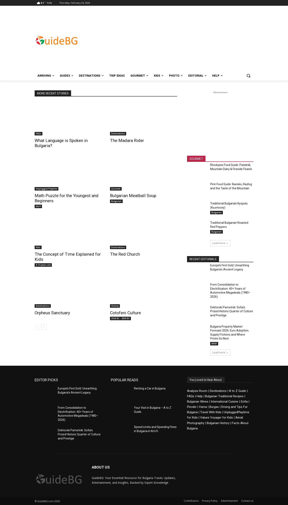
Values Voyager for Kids (216, 417)
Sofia (244, 401)
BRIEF (214, 343)
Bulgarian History (218, 423)
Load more (220, 243)
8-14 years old (43, 264)
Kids (38, 247)
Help (200, 396)
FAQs (38, 133)
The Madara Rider (127, 140)
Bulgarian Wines (197, 401)
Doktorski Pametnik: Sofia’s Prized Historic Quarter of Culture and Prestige (231, 311)
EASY (38, 206)
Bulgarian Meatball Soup (133, 195)
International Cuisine (224, 401)
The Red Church (125, 254)
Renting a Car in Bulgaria (150, 388)
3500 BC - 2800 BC (120, 318)
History (115, 305)
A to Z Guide (237, 391)
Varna (203, 407)
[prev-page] (37, 327)
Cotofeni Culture (125, 312)
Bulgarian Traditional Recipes (224, 396)
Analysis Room (197, 391)
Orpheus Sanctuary (52, 312)
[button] (248, 76)
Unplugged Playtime (46, 188)
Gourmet (115, 188)
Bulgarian (116, 201)
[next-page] (43, 327)
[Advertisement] (176, 40)
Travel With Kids (210, 412)
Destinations (118, 133)
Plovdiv (191, 407)
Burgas (214, 407)
